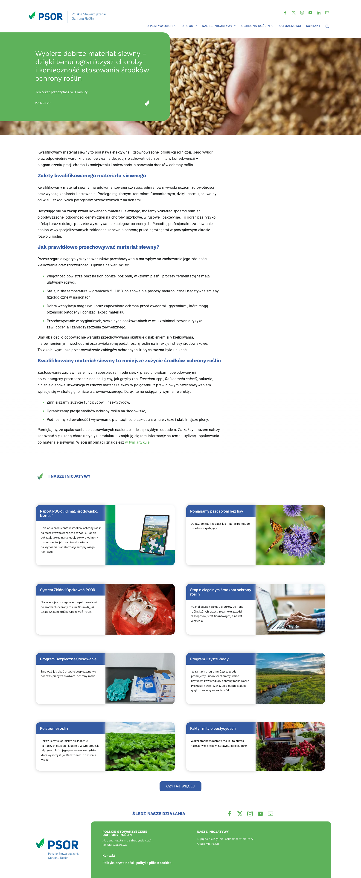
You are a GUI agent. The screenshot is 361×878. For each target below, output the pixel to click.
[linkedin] (318, 12)
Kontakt (108, 855)
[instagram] (302, 12)
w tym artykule (137, 442)
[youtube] (310, 12)
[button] (327, 26)
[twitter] (294, 12)
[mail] (327, 12)
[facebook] (285, 12)
